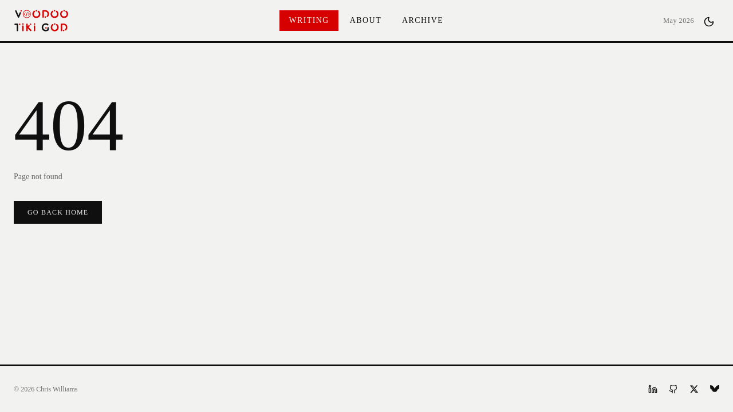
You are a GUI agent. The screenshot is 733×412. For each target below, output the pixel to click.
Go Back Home (57, 212)
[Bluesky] (714, 389)
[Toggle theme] (709, 20)
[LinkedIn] (652, 389)
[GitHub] (673, 389)
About (365, 20)
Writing (309, 20)
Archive (422, 20)
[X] (694, 389)
